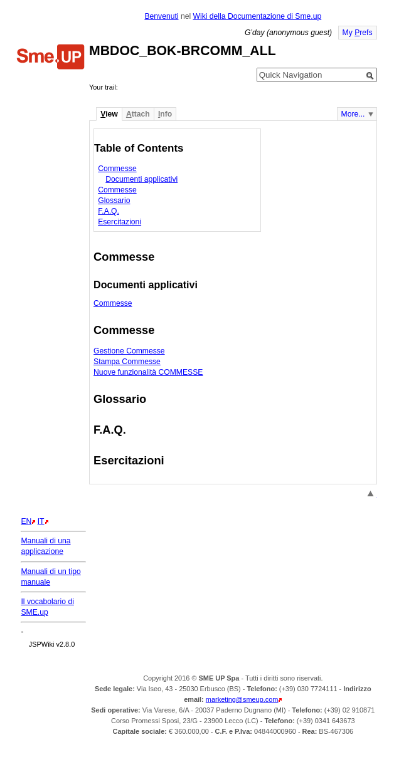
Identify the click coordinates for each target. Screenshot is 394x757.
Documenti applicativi (141, 179)
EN (26, 521)
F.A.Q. (108, 211)
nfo (165, 114)
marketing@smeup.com (242, 699)
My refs (358, 32)
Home (50, 58)
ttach (138, 114)
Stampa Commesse (127, 361)
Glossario (114, 200)
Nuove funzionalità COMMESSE (148, 372)
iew (108, 114)
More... (353, 114)
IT (41, 521)
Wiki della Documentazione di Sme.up (257, 16)
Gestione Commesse (129, 351)
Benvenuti (161, 16)
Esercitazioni (119, 221)
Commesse (117, 168)
